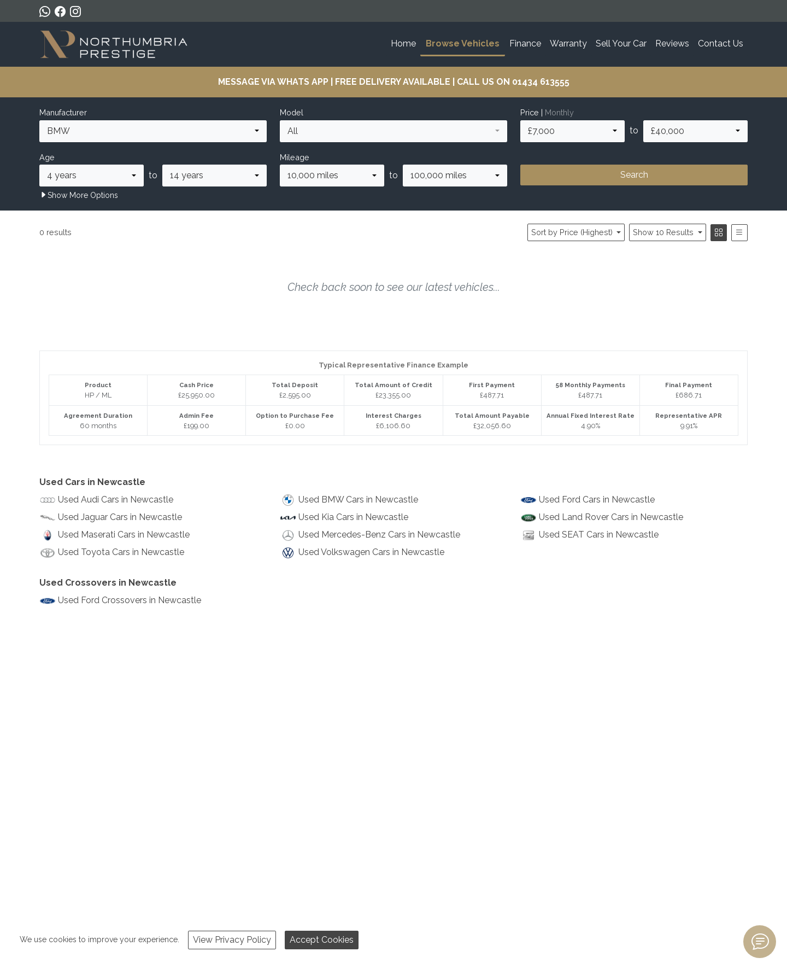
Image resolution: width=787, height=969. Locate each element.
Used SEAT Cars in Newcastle (599, 534)
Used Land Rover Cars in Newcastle (611, 517)
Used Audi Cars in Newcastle (115, 499)
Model (291, 112)
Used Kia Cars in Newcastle (353, 517)
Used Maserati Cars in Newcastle (124, 534)
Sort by (573, 232)
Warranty (568, 43)
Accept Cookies (322, 940)
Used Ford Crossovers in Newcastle (129, 600)
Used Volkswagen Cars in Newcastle (371, 552)
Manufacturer (63, 112)
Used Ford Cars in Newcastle (597, 499)
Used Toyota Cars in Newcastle (121, 552)
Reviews (672, 43)
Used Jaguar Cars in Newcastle (120, 517)
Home (403, 43)
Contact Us (720, 43)
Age (47, 157)
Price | (547, 112)
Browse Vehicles (463, 43)
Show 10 (664, 232)
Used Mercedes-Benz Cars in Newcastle (379, 534)
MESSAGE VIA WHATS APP (273, 82)
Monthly (559, 112)
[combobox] (153, 131)
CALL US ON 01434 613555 (513, 82)
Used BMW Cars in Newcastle (358, 499)
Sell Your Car (621, 43)
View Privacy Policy (232, 940)
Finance (525, 43)
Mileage (294, 157)
